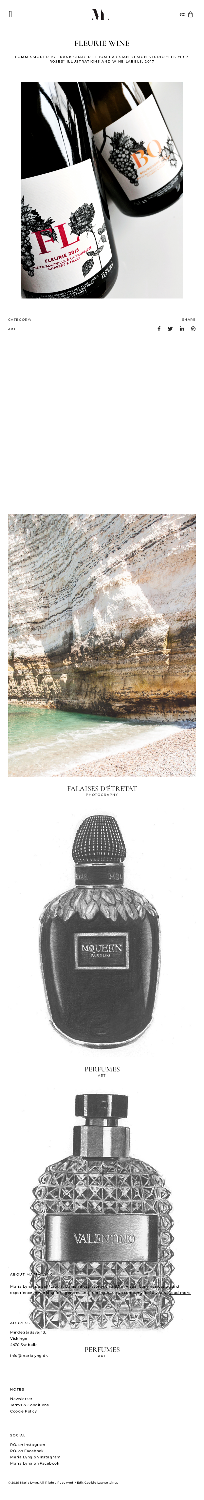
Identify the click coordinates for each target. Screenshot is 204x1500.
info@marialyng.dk (29, 1355)
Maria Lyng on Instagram (35, 1457)
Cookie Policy (23, 1411)
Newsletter (21, 1398)
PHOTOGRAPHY (102, 1491)
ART (12, 335)
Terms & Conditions (29, 1405)
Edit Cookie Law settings (98, 1482)
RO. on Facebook (27, 1451)
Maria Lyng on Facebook (34, 1463)
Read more (180, 1292)
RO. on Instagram (27, 1444)
